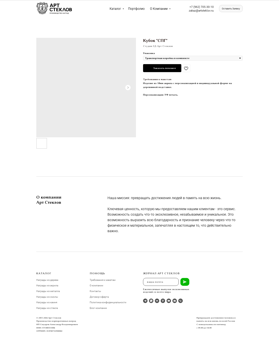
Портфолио (136, 8)
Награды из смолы (47, 296)
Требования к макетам (157, 79)
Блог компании (98, 308)
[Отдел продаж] (145, 301)
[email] (174, 301)
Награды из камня (46, 302)
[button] (231, 8)
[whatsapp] (151, 301)
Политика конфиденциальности (108, 302)
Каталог (116, 8)
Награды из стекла (47, 308)
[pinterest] (163, 301)
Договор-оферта (99, 296)
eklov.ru (209, 10)
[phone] (180, 301)
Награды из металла (48, 291)
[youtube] (169, 301)
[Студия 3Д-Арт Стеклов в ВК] (157, 301)
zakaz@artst (196, 10)
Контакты (95, 291)
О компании (159, 8)
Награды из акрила (47, 285)
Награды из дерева (47, 280)
